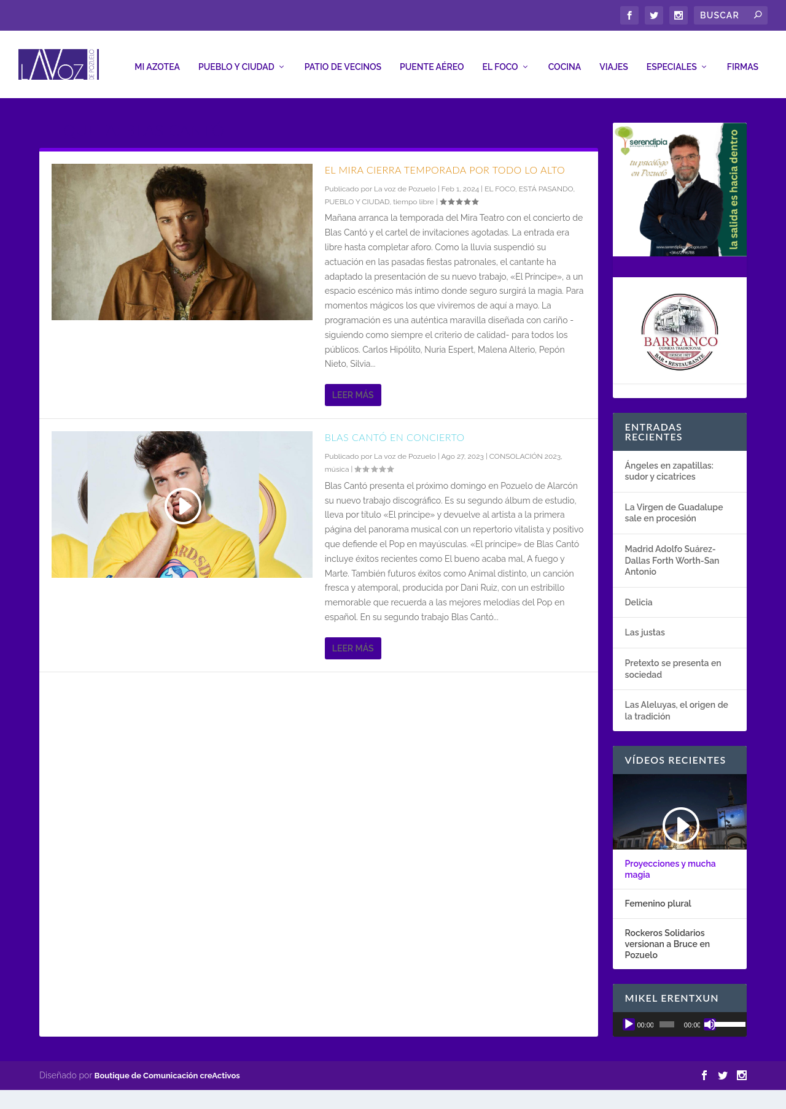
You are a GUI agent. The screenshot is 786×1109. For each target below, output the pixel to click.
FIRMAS (742, 61)
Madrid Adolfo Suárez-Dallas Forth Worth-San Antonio (672, 554)
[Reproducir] (629, 1018)
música (337, 463)
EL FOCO (500, 61)
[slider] (667, 1018)
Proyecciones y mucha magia (670, 863)
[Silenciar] (710, 1018)
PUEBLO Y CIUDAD (236, 61)
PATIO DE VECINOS (343, 61)
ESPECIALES (672, 61)
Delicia (639, 596)
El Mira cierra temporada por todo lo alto (445, 163)
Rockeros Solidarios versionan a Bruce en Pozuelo (667, 938)
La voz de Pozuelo (405, 182)
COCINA (565, 61)
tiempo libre (413, 195)
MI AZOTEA (157, 61)
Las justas (645, 627)
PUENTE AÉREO (432, 61)
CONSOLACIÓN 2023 (525, 450)
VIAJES (613, 61)
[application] (680, 1018)
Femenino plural (658, 898)
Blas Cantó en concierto (395, 431)
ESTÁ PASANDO (546, 182)
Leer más (353, 389)
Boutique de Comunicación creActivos (167, 1069)
